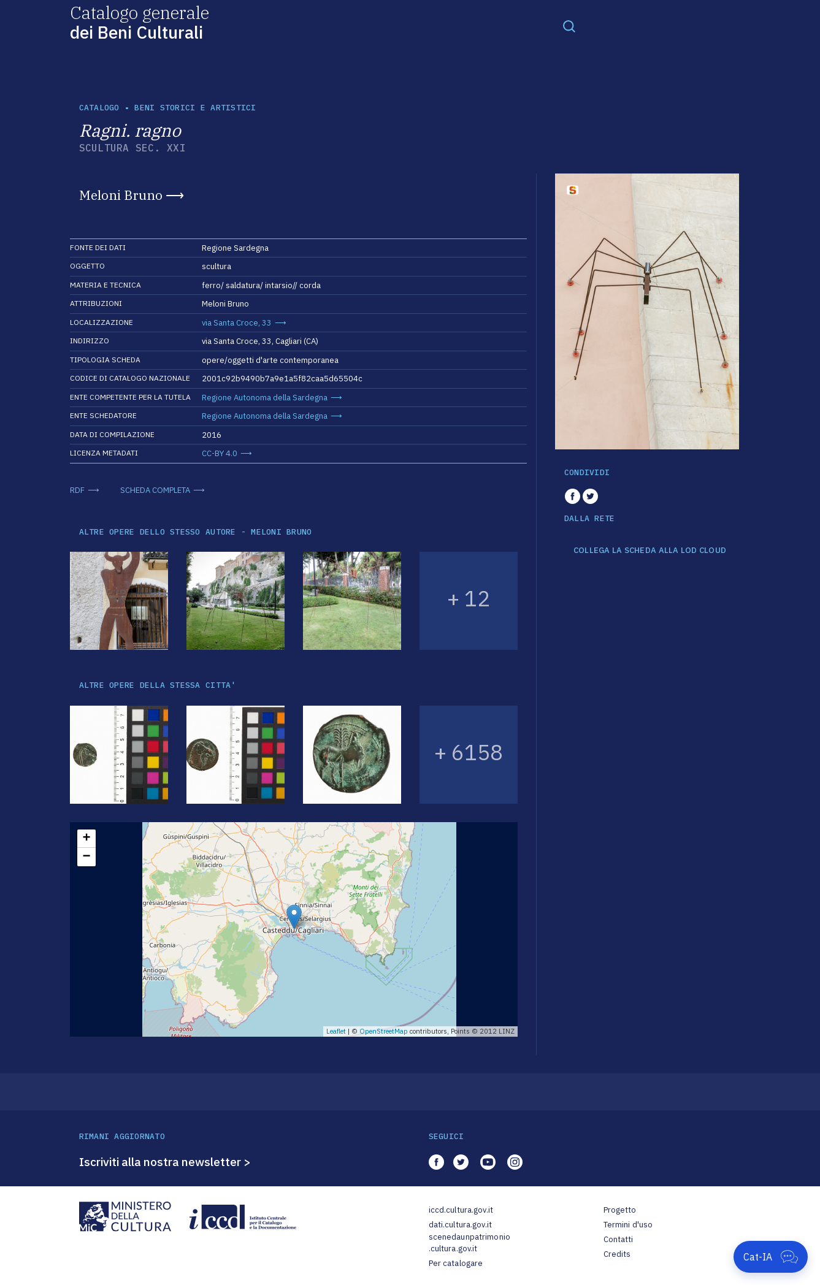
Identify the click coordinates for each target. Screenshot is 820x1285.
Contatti (619, 1239)
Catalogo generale (139, 21)
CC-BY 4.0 (219, 453)
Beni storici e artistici (195, 107)
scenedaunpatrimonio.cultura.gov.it (469, 1243)
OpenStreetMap (383, 1031)
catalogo (99, 107)
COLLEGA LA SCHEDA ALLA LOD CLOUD (649, 550)
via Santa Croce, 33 (237, 323)
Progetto (620, 1210)
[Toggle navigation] (569, 25)
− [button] (86, 857)
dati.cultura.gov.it (460, 1224)
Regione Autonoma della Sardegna (265, 397)
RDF (77, 490)
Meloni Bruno (121, 195)
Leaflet (336, 1031)
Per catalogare (456, 1263)
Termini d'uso (628, 1224)
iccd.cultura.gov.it (461, 1210)
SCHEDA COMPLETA (155, 490)
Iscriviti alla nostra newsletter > (165, 1161)
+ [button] (86, 838)
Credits (617, 1254)
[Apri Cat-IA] (771, 1257)
